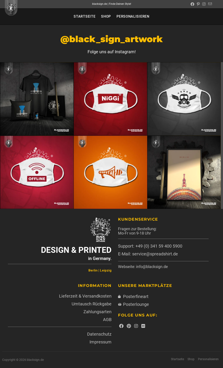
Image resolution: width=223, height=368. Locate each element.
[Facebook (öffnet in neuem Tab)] (192, 4)
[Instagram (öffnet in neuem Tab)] (204, 4)
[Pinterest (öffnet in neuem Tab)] (198, 4)
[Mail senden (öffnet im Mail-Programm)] (209, 4)
